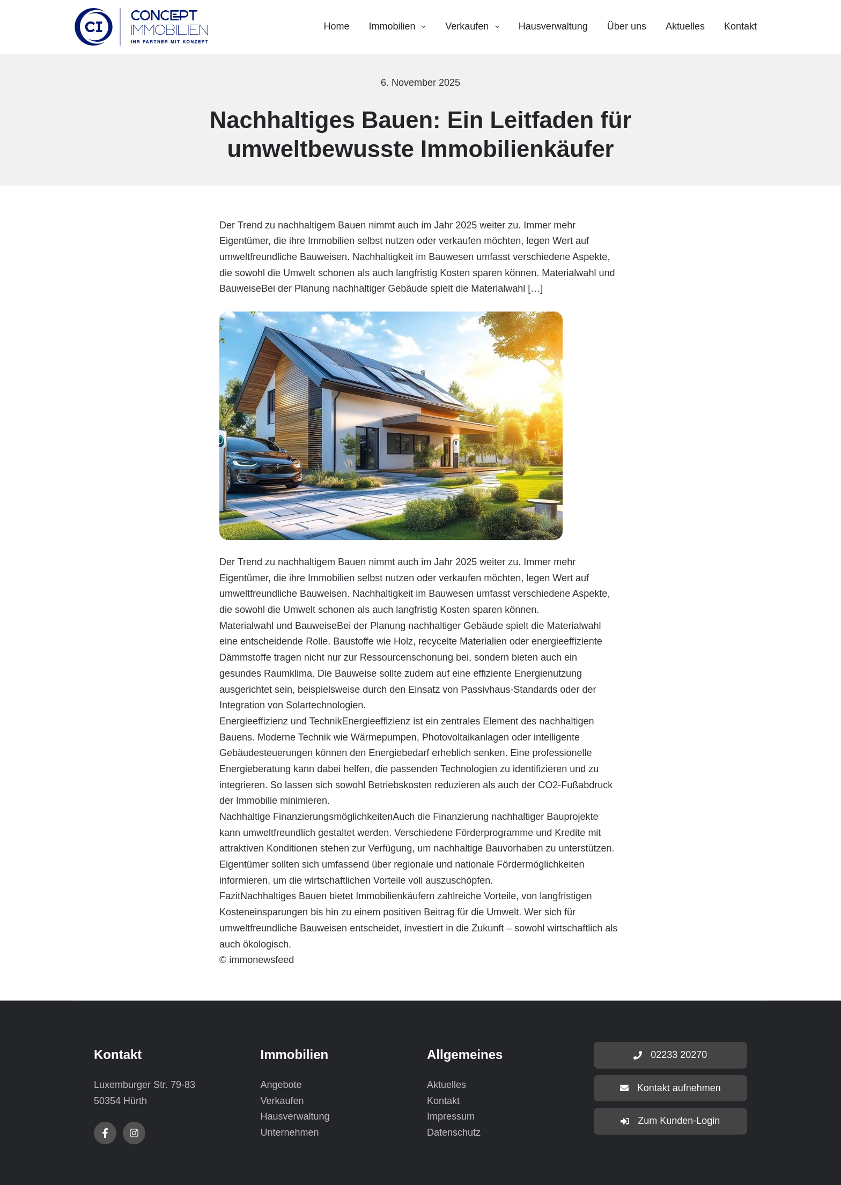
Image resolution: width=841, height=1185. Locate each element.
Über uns (626, 26)
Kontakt (740, 26)
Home (336, 26)
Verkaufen (474, 26)
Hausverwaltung (553, 26)
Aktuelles (685, 26)
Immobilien (400, 26)
